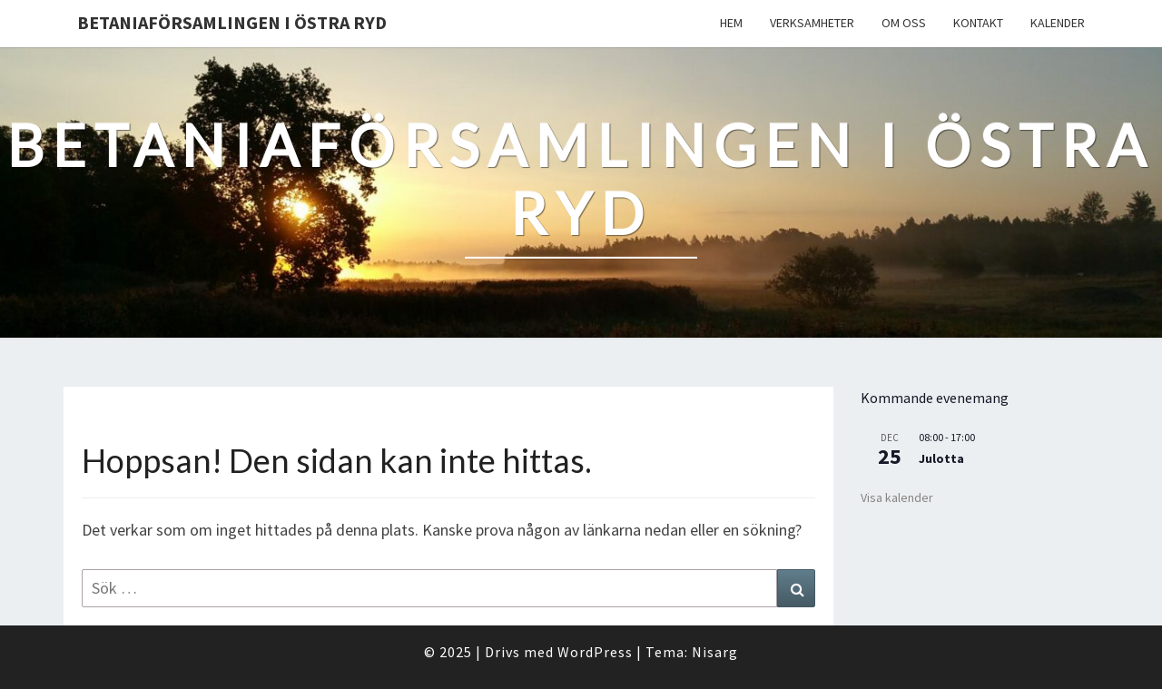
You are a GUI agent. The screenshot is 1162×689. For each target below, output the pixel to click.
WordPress (595, 652)
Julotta (941, 458)
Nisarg (715, 652)
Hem (731, 23)
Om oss (903, 23)
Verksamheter (812, 23)
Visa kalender (897, 497)
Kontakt (978, 23)
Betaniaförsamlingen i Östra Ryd (232, 22)
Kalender (1057, 23)
